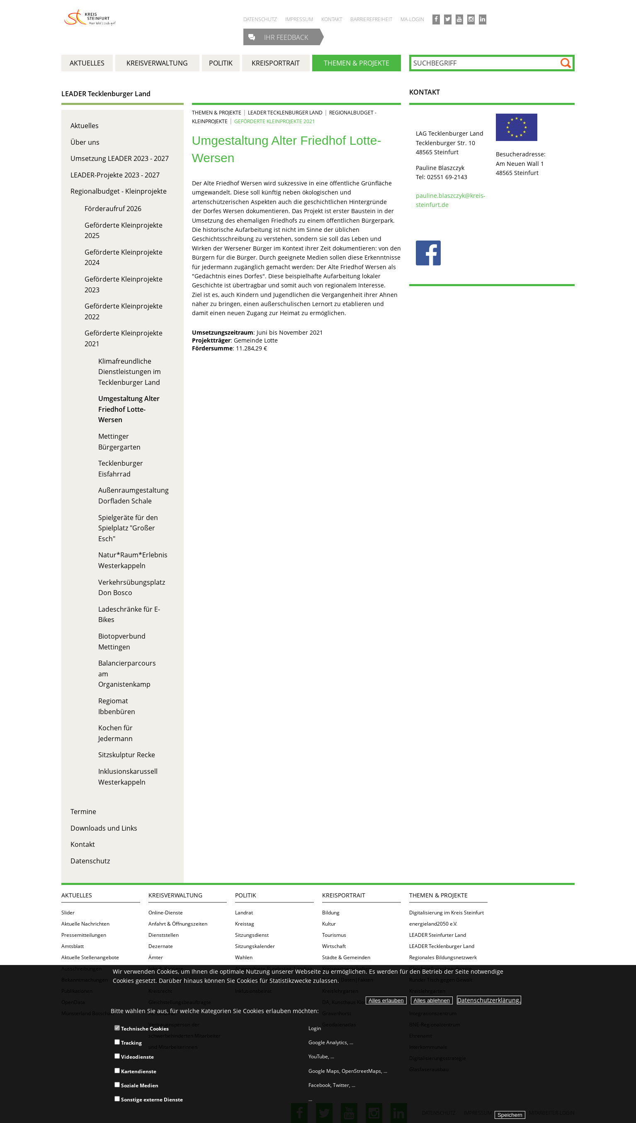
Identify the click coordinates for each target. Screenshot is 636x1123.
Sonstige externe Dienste (148, 1099)
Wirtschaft (334, 946)
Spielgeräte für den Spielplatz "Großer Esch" (128, 528)
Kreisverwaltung (175, 895)
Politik (245, 895)
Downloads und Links (103, 828)
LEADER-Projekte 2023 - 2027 (115, 175)
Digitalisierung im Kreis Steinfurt (446, 912)
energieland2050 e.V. (433, 923)
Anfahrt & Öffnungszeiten (177, 923)
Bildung (331, 912)
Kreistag (244, 923)
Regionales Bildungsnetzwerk (443, 957)
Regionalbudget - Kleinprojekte (118, 191)
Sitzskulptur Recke (126, 754)
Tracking (128, 1042)
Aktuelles (84, 125)
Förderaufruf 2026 (113, 208)
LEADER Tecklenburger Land (106, 93)
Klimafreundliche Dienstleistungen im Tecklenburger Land (129, 372)
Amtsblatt (72, 946)
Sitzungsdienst (252, 934)
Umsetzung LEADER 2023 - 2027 (119, 158)
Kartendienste (135, 1071)
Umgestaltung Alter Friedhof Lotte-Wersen (129, 409)
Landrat (244, 912)
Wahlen (243, 957)
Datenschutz (90, 860)
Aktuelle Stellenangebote (90, 957)
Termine (83, 811)
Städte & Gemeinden (346, 957)
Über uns (85, 142)
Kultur (329, 923)
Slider (68, 912)
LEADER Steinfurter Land (437, 934)
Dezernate (160, 946)
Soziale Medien (136, 1085)
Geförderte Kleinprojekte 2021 (274, 121)
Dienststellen (163, 934)
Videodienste (134, 1056)
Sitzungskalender (255, 946)
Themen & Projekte (216, 112)
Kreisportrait (343, 895)
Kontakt (82, 844)
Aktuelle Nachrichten (85, 923)
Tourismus (334, 934)
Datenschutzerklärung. (489, 1000)
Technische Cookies (141, 1028)
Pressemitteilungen (83, 934)
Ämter (155, 957)
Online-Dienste (165, 912)
